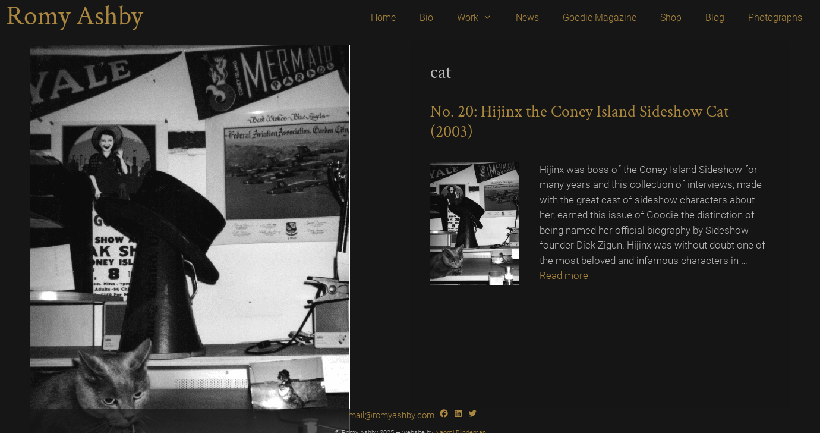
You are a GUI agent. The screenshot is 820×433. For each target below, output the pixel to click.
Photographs (775, 17)
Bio (426, 17)
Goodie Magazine (599, 17)
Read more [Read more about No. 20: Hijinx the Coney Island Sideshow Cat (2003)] (564, 275)
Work (480, 18)
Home (383, 17)
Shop (671, 17)
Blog (714, 17)
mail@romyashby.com (391, 415)
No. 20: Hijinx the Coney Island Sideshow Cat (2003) (579, 122)
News (527, 17)
